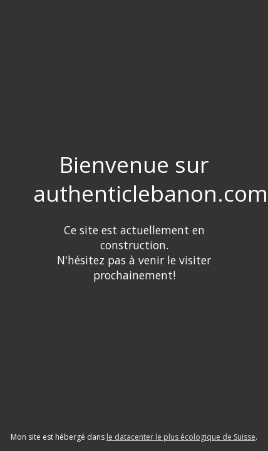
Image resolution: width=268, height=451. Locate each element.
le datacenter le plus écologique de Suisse (180, 437)
